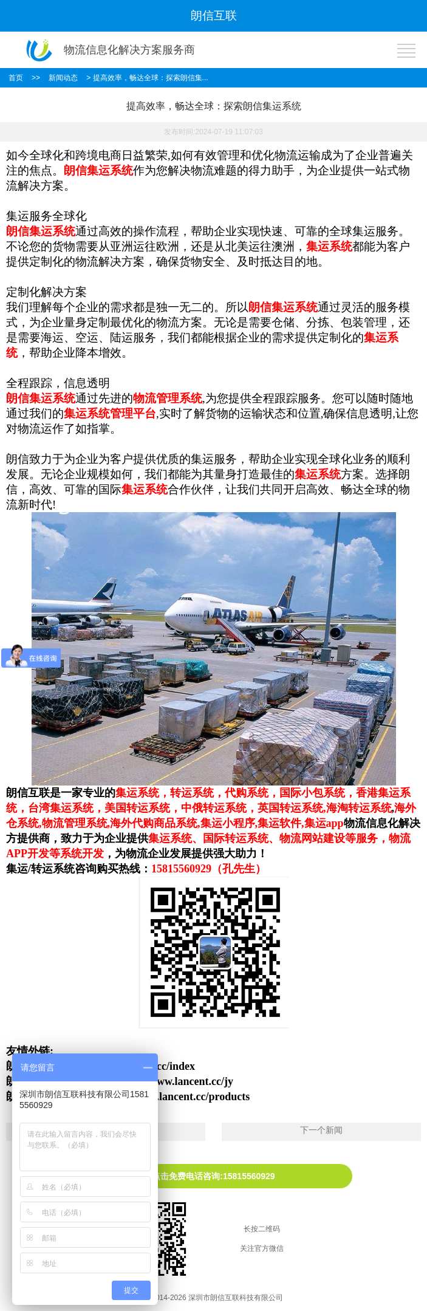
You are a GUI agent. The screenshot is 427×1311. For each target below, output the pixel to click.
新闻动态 (63, 78)
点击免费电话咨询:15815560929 (213, 1176)
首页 (16, 78)
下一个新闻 (321, 1130)
